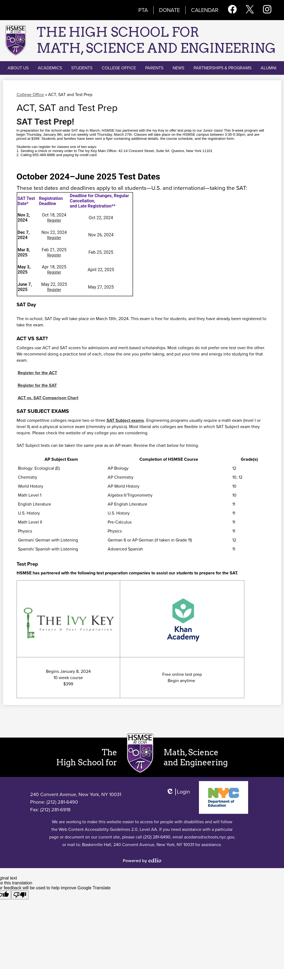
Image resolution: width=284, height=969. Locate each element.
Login (178, 794)
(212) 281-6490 (62, 802)
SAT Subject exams (125, 420)
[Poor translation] (20, 894)
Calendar (204, 10)
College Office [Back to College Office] (30, 94)
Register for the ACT (37, 373)
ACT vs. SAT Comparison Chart (48, 398)
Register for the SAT (37, 385)
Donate (169, 10)
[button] (18, 68)
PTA (143, 10)
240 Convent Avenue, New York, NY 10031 (75, 794)
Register (54, 220)
